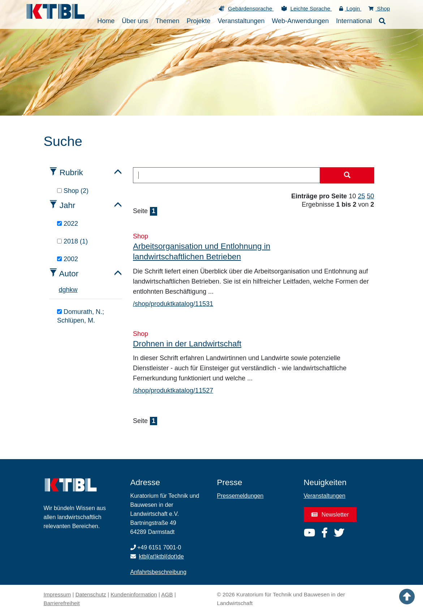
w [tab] (75, 289)
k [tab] (71, 289)
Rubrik (71, 172)
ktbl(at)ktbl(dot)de (161, 556)
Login (350, 8)
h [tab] (68, 289)
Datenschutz (90, 594)
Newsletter (330, 514)
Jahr (67, 205)
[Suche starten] (347, 175)
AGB (167, 594)
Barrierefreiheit (62, 603)
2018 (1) (72, 241)
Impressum (57, 594)
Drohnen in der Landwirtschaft (187, 343)
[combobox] (226, 175)
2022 (67, 223)
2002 (67, 259)
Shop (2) (73, 190)
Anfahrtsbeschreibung (158, 572)
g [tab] (64, 289)
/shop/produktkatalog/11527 (173, 390)
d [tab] (60, 289)
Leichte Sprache (311, 8)
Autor (69, 273)
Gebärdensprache (251, 8)
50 (370, 196)
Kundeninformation (134, 594)
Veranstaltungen (325, 496)
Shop (379, 8)
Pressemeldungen (240, 496)
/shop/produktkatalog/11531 (173, 303)
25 (361, 196)
